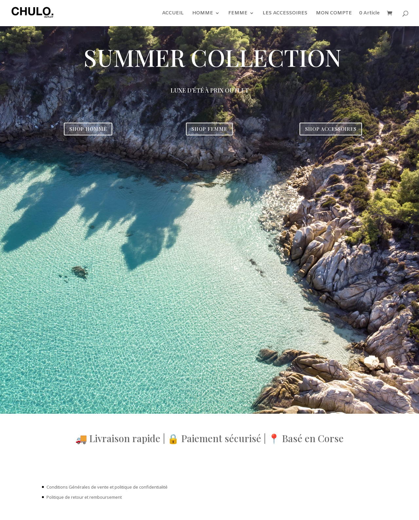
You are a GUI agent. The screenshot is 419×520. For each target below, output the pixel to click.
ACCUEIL (173, 13)
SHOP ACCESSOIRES (330, 129)
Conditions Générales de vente (77, 487)
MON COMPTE (334, 13)
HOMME (202, 13)
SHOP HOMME (88, 129)
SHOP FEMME (209, 129)
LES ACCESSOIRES (285, 13)
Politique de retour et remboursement (84, 497)
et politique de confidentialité (139, 487)
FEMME (237, 13)
